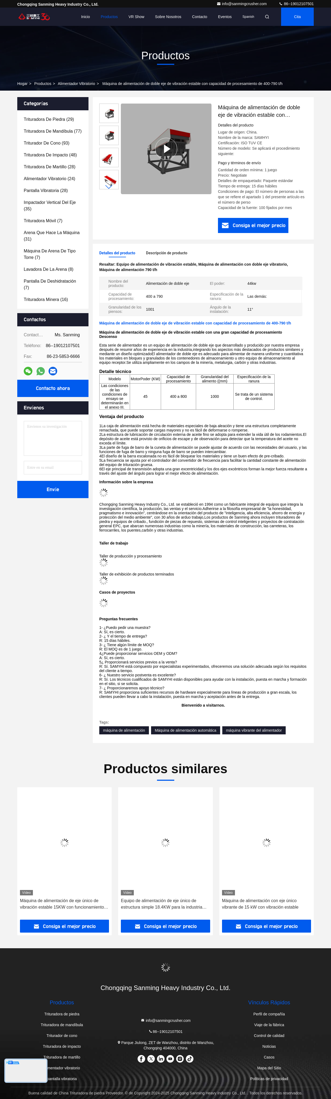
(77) (53, 131)
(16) (46, 299)
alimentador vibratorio (76, 83)
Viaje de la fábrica (269, 1025)
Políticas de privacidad (269, 1079)
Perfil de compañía (269, 1014)
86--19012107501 (296, 4)
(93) (46, 143)
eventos (225, 17)
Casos (269, 1057)
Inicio (85, 17)
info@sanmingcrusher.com (242, 4)
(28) (49, 167)
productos (42, 83)
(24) (49, 178)
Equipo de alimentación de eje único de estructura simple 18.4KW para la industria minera (161, 904)
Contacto (199, 17)
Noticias (269, 1046)
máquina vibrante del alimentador (254, 730)
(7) (43, 220)
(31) (52, 235)
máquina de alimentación (124, 730)
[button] (109, 187)
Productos (109, 17)
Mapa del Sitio (269, 1068)
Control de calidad (269, 1035)
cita (297, 17)
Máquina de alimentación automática (185, 730)
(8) (48, 269)
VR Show (136, 17)
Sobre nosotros (168, 17)
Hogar (22, 83)
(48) (50, 155)
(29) (49, 119)
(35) (50, 205)
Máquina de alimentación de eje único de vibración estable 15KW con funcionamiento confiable (62, 904)
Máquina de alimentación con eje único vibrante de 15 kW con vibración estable (260, 903)
